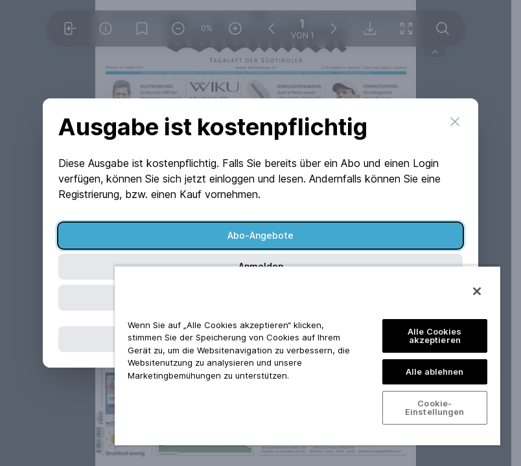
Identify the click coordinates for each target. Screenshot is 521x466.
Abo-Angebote (260, 235)
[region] (307, 355)
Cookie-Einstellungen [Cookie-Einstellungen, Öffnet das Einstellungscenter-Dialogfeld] (435, 407)
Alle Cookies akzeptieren (435, 335)
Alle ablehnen (435, 371)
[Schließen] (477, 291)
